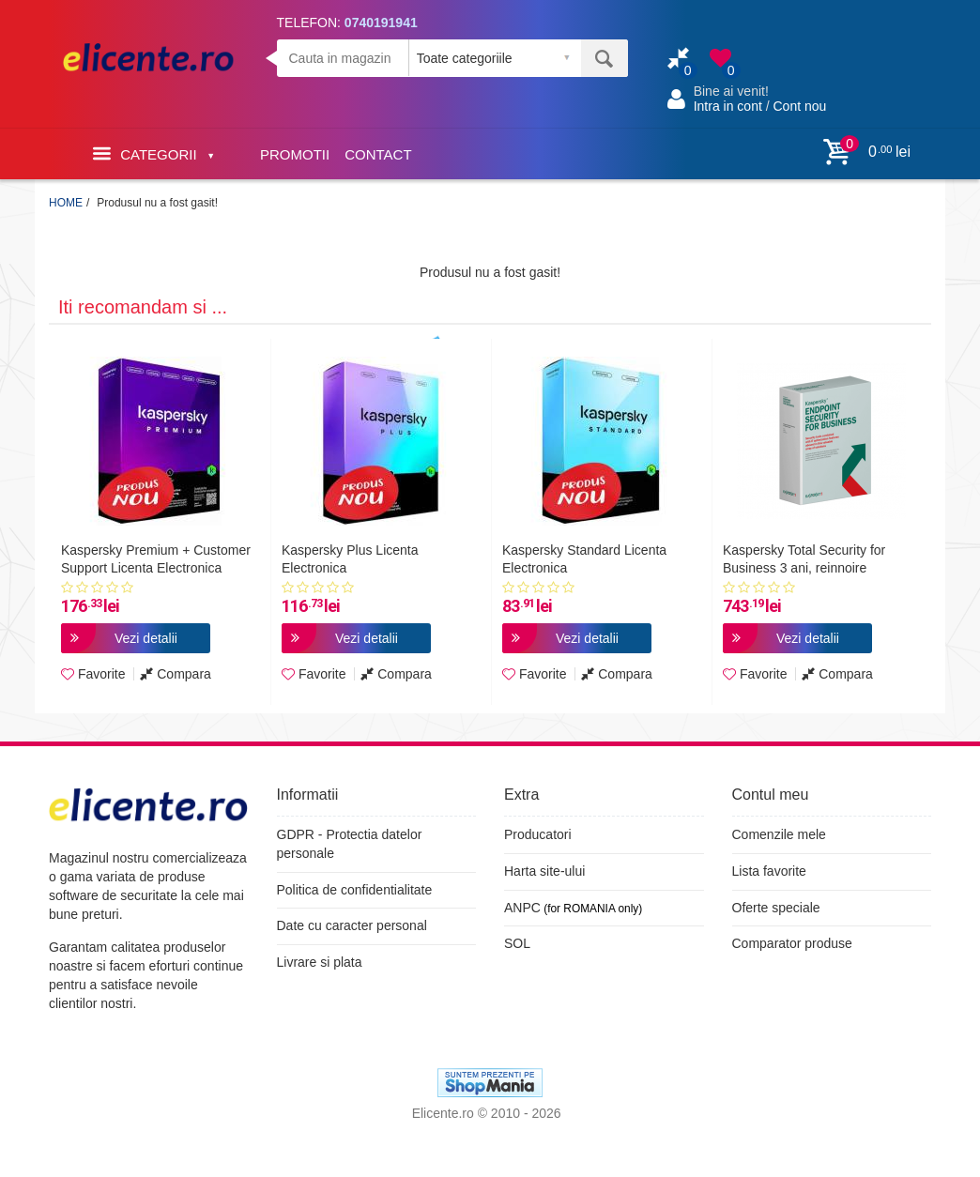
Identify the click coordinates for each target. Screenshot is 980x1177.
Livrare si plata (319, 962)
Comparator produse (792, 943)
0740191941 (381, 22)
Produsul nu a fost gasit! (157, 202)
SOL (517, 943)
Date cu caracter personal (352, 925)
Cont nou (799, 106)
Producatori (538, 834)
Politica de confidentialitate (355, 889)
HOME (66, 202)
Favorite (93, 673)
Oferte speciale (776, 907)
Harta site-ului (544, 871)
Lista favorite (769, 871)
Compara (175, 673)
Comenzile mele (779, 834)
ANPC (522, 907)
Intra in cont (728, 106)
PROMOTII (294, 154)
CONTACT (378, 154)
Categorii (153, 153)
